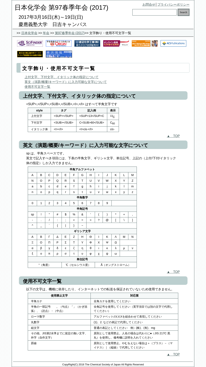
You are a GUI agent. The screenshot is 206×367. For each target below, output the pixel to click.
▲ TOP (173, 136)
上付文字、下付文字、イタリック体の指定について (62, 77)
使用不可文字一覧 (37, 86)
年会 (46, 33)
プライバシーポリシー (173, 4)
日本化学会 (29, 33)
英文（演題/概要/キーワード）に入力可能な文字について (66, 82)
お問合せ (148, 4)
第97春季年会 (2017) (70, 33)
